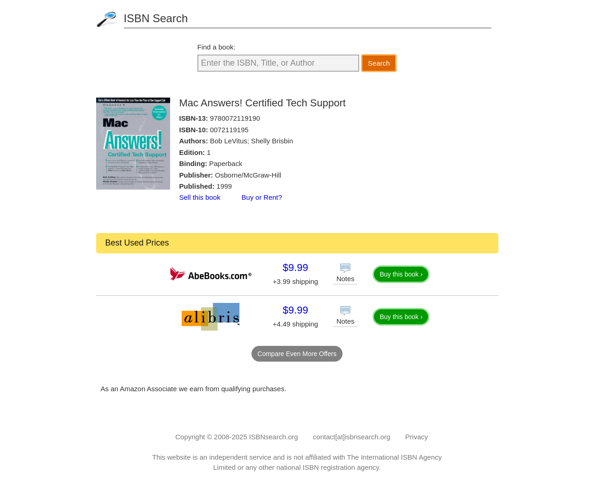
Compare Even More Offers (297, 353)
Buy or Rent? (262, 197)
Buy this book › (401, 274)
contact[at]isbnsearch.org (352, 437)
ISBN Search (156, 18)
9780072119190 (235, 118)
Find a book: (216, 47)
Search (379, 63)
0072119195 (229, 130)
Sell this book (199, 197)
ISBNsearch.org (273, 437)
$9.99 (295, 267)
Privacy (416, 437)
